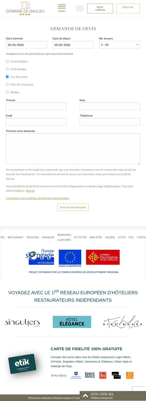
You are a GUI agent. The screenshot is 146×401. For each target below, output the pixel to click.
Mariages (48, 237)
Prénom (10, 100)
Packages (33, 237)
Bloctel (30, 190)
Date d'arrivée (14, 38)
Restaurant (16, 237)
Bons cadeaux (100, 8)
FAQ (131, 237)
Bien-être (96, 237)
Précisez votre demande (20, 131)
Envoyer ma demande (73, 207)
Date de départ (62, 38)
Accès (122, 237)
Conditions (79, 397)
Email (9, 115)
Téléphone (86, 115)
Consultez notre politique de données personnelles (37, 198)
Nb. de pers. (106, 38)
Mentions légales (63, 397)
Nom (82, 100)
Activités (80, 237)
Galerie (110, 237)
